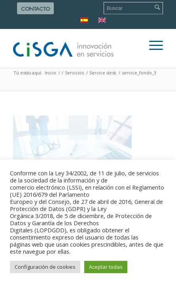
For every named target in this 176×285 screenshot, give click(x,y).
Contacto (35, 8)
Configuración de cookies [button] (45, 266)
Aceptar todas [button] (106, 266)
